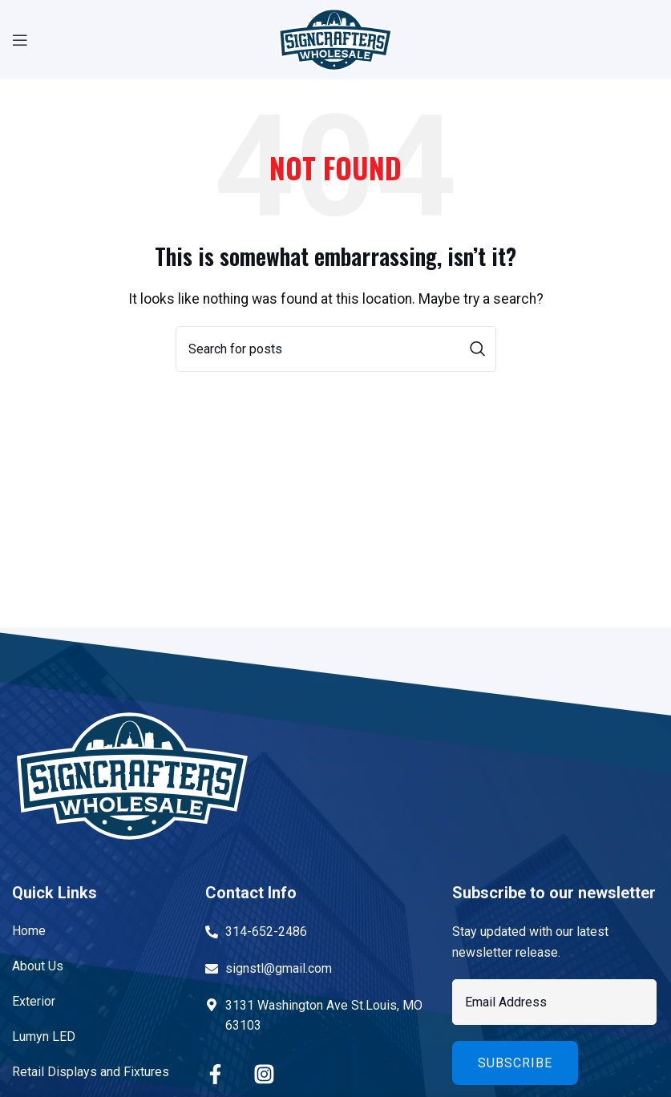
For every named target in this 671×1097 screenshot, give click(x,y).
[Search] (336, 349)
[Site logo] (335, 38)
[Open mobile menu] (20, 40)
